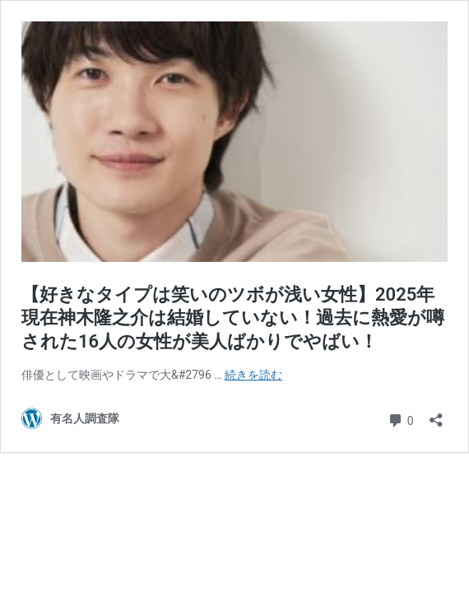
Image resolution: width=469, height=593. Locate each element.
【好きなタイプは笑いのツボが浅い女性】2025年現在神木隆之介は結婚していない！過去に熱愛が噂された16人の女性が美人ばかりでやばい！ (232, 318)
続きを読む (253, 374)
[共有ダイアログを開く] (436, 414)
